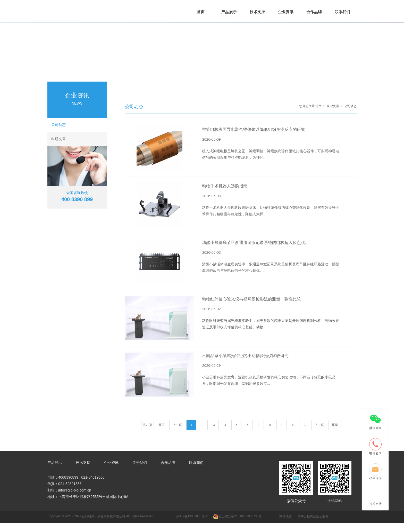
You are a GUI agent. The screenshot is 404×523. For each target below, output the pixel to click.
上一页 (177, 425)
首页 (201, 12)
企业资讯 (285, 12)
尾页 (335, 425)
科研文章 (58, 139)
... (305, 425)
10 (293, 425)
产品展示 (229, 12)
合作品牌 (314, 12)
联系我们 (342, 12)
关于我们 (139, 463)
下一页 (319, 425)
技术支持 (257, 12)
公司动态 (58, 125)
